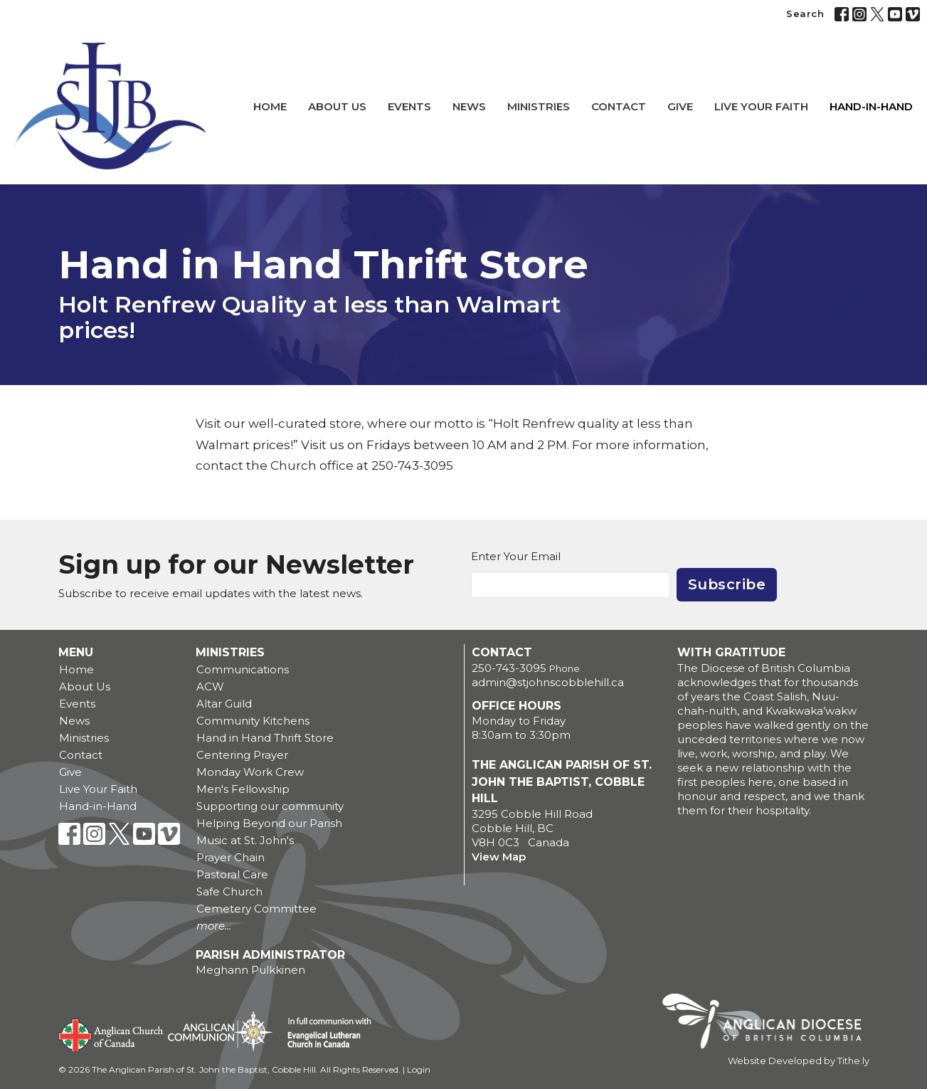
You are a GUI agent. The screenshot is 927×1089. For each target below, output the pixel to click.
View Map (499, 856)
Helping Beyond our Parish (269, 823)
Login (418, 1069)
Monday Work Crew (250, 772)
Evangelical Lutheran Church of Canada (324, 1033)
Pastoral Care (232, 874)
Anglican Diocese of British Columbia (768, 1023)
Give (680, 106)
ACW (210, 686)
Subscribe (727, 584)
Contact (618, 106)
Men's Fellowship (243, 789)
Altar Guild (224, 703)
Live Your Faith (761, 106)
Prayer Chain (230, 857)
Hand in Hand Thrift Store (265, 738)
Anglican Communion (220, 1031)
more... (213, 925)
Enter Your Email (516, 556)
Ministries (538, 106)
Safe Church (229, 891)
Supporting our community (270, 806)
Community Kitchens (252, 720)
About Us (337, 106)
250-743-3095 (509, 668)
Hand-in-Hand (871, 106)
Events (409, 106)
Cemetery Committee (256, 908)
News (469, 106)
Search (805, 13)
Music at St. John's (245, 840)
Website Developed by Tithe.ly (798, 1061)
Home (270, 106)
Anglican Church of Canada (111, 1033)
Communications (242, 669)
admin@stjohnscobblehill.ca (548, 682)
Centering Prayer (242, 755)
